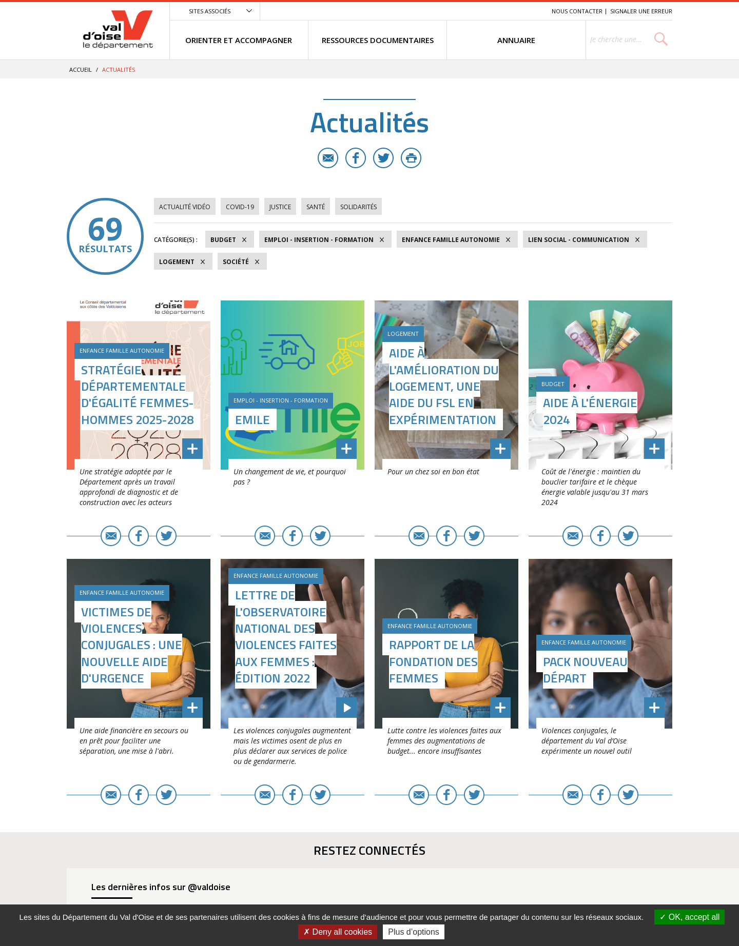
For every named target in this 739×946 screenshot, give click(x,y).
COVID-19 (240, 207)
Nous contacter (577, 11)
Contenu (495, 11)
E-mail (328, 158)
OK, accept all (689, 917)
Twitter (383, 158)
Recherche (530, 11)
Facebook (355, 158)
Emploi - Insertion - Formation (319, 239)
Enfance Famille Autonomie (451, 239)
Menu (469, 11)
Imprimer (411, 158)
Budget (223, 239)
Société (236, 261)
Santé (315, 207)
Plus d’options (413, 932)
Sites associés (209, 11)
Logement (177, 261)
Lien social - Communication (578, 239)
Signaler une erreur (641, 11)
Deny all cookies (337, 932)
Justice (280, 207)
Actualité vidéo (184, 207)
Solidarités (358, 207)
